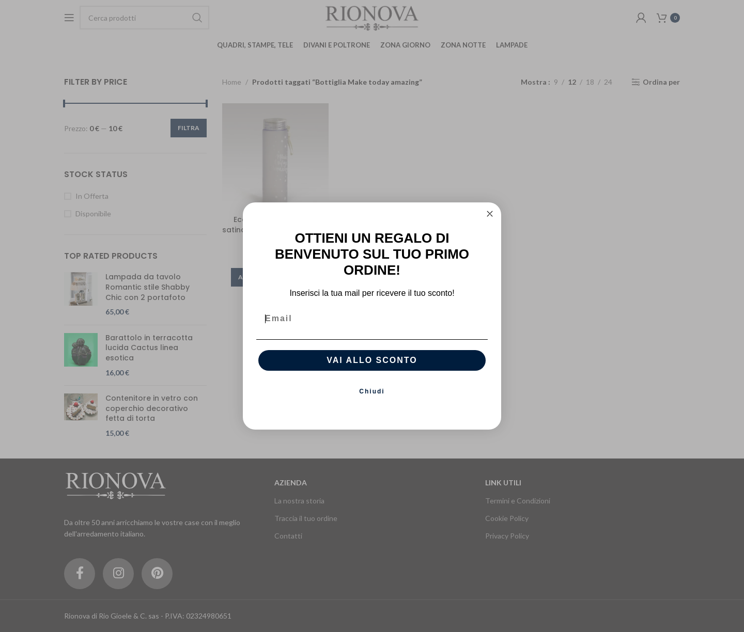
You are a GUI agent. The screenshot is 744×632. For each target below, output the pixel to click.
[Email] (372, 326)
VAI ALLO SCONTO (372, 368)
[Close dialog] (490, 221)
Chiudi (371, 399)
